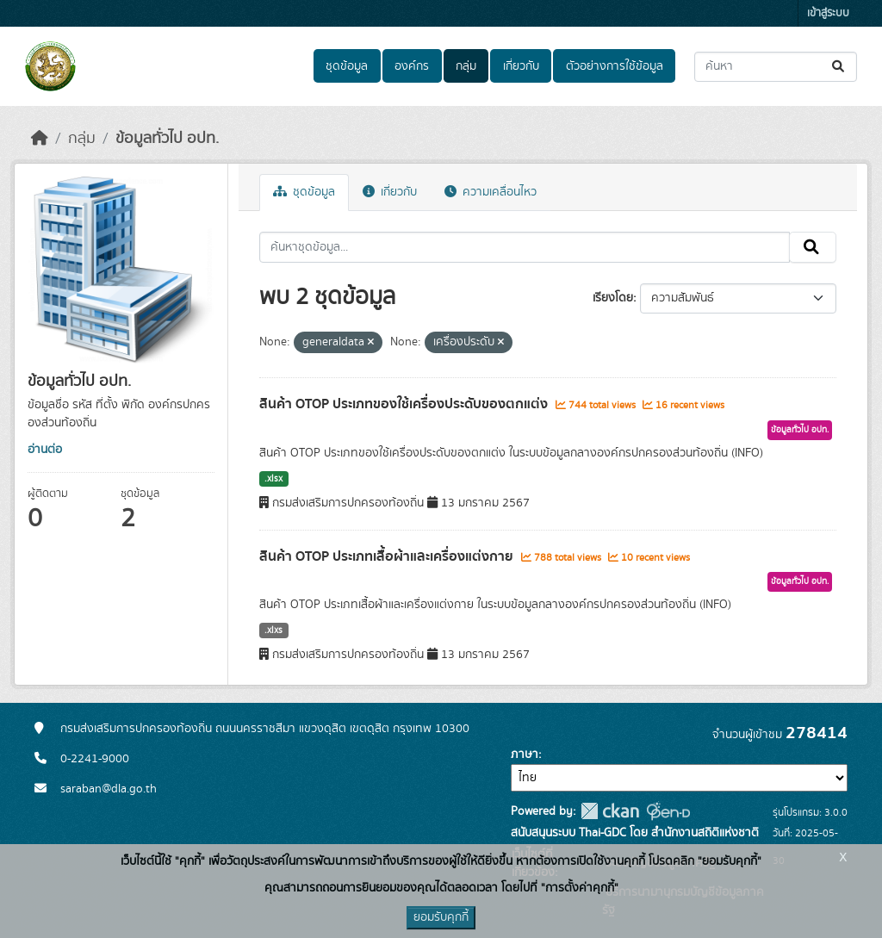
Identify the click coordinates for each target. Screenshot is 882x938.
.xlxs (273, 630)
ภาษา (524, 754)
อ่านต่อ (45, 449)
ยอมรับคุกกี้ (441, 917)
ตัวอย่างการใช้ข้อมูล (614, 66)
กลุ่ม (466, 66)
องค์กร (411, 66)
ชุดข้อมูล (347, 66)
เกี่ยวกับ (521, 66)
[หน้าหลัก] (39, 138)
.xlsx (273, 479)
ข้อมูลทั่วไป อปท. (167, 138)
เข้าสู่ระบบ (828, 13)
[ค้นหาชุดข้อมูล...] (775, 67)
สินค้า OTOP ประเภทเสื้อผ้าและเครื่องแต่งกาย (388, 556)
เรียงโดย (613, 298)
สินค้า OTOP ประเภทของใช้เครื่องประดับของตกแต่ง (405, 404)
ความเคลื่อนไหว (490, 192)
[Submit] (839, 67)
